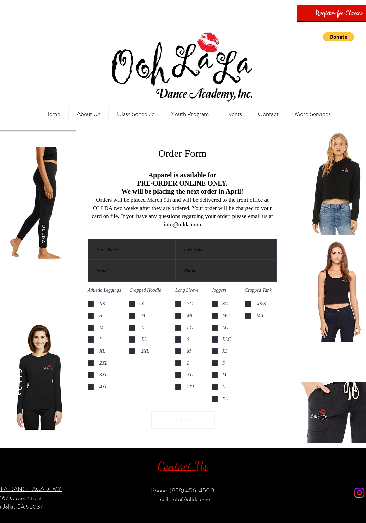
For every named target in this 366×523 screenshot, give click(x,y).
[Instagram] (359, 492)
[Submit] (183, 420)
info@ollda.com (182, 224)
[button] (338, 36)
